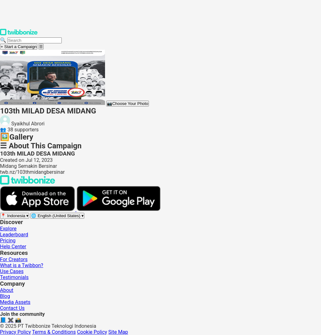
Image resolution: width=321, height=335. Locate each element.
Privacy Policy (15, 332)
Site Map (118, 332)
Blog (5, 296)
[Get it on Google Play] (118, 209)
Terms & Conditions (54, 332)
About (6, 290)
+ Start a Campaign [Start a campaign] (19, 46)
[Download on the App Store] (38, 209)
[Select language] (57, 216)
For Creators (14, 259)
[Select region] (14, 216)
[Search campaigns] (35, 40)
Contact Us (12, 308)
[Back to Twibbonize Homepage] (27, 183)
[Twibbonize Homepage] (19, 34)
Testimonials (14, 277)
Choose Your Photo (127, 103)
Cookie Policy (92, 332)
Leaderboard (14, 235)
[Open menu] (41, 47)
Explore (8, 229)
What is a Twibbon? (21, 265)
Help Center (13, 247)
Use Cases (12, 271)
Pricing (8, 241)
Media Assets (15, 302)
